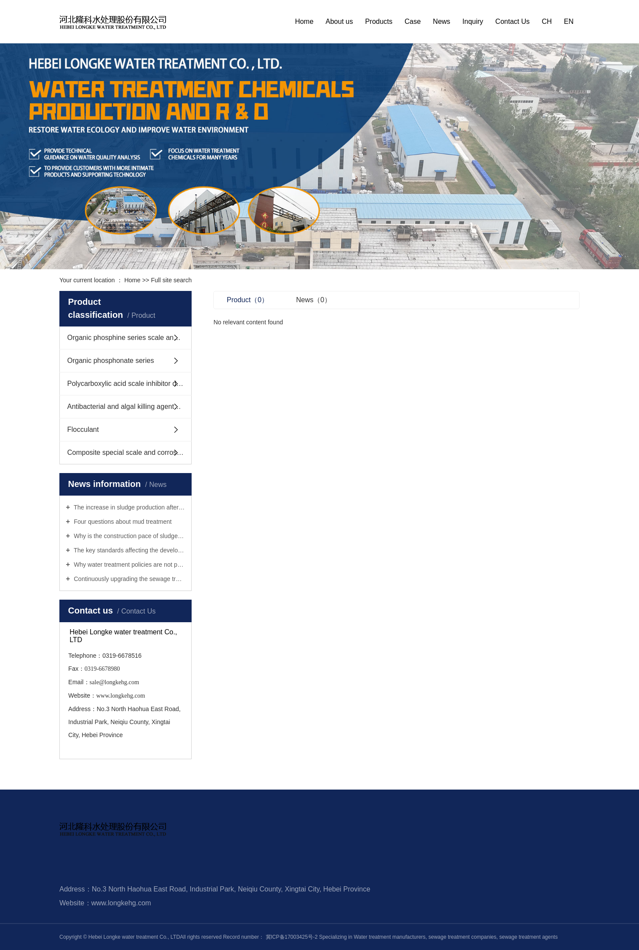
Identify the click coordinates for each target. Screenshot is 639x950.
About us (339, 21)
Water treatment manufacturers (390, 937)
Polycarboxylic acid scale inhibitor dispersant (129, 383)
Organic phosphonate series (110, 360)
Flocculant (83, 429)
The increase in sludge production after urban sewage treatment (128, 507)
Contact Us (513, 21)
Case (412, 21)
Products (378, 21)
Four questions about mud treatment (122, 521)
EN (569, 21)
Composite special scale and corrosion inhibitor (129, 452)
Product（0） (247, 300)
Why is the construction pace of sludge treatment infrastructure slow (128, 535)
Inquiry (473, 21)
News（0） (313, 300)
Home (304, 21)
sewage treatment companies (461, 937)
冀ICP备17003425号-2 (292, 937)
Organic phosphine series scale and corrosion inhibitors (129, 337)
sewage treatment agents (527, 937)
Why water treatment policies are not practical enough (128, 564)
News (441, 21)
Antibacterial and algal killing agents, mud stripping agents (129, 406)
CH (547, 21)
